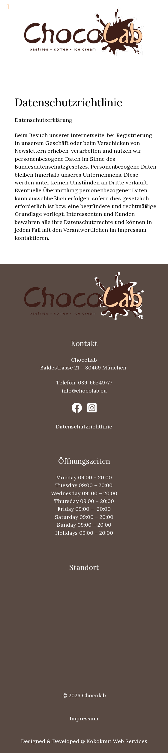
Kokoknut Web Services (116, 741)
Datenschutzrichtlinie (84, 426)
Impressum (84, 718)
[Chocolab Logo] (84, 31)
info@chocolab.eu (84, 390)
